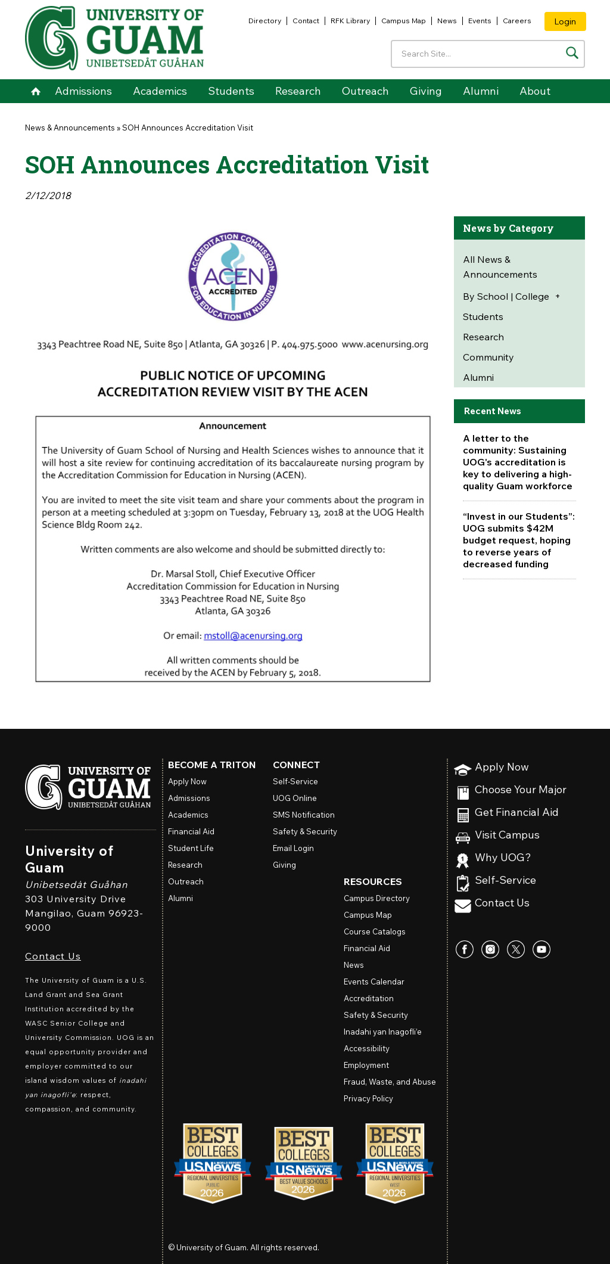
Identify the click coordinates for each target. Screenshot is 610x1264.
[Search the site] (572, 52)
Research (298, 91)
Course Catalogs (375, 931)
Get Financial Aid (517, 812)
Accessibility (367, 1048)
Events (479, 20)
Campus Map (403, 20)
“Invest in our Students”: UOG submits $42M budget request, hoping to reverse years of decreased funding (519, 540)
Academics (160, 91)
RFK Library (350, 20)
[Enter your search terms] (488, 54)
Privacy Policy (368, 1098)
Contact (305, 20)
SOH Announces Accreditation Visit (187, 127)
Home (35, 91)
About (534, 91)
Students (231, 91)
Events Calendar (374, 981)
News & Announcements (70, 127)
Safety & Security (305, 831)
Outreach (365, 91)
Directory (264, 20)
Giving (426, 91)
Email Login (293, 848)
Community (488, 357)
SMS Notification (304, 814)
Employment (366, 1065)
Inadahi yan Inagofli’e (383, 1031)
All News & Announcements (500, 266)
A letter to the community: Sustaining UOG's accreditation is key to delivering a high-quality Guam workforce (517, 462)
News (447, 20)
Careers (517, 20)
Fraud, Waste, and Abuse (390, 1081)
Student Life (191, 848)
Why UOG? (503, 858)
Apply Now (502, 767)
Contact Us (53, 956)
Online (295, 798)
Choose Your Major (521, 790)
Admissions (83, 91)
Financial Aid (191, 831)
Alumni (481, 91)
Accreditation (369, 998)
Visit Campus (507, 835)
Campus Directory (377, 898)
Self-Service (505, 880)
